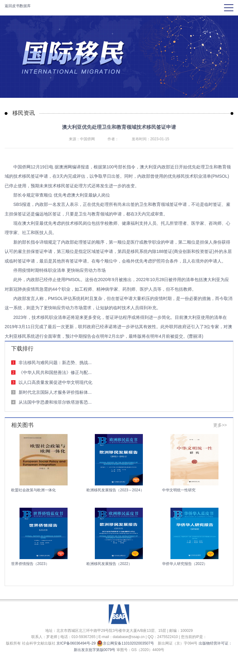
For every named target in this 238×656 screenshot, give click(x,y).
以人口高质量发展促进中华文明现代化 (55, 382)
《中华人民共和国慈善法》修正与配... (55, 372)
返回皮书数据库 (18, 6)
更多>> (220, 425)
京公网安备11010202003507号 (125, 643)
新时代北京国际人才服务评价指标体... (55, 392)
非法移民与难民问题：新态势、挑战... (55, 362)
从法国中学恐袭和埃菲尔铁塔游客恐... (55, 402)
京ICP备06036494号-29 (76, 643)
